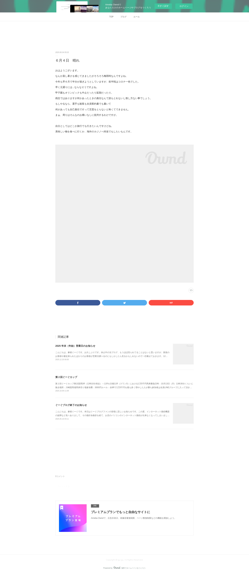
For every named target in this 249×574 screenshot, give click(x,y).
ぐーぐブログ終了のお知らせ (71, 405)
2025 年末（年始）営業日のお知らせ (75, 345)
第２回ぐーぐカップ (66, 377)
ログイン (183, 6)
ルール (136, 17)
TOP (111, 17)
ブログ (123, 17)
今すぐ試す (163, 6)
